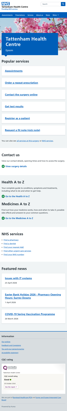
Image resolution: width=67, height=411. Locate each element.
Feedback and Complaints (11, 345)
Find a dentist (10, 243)
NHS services (47, 141)
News (48, 15)
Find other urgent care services (17, 251)
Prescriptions (20, 15)
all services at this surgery (28, 141)
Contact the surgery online (21, 94)
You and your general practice (13, 349)
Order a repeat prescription (21, 82)
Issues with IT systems (18, 278)
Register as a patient (17, 118)
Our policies (6, 342)
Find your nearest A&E (14, 247)
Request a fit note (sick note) (22, 130)
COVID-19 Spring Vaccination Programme (30, 314)
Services (30, 15)
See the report (10, 387)
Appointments (7, 15)
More (56, 15)
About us (39, 15)
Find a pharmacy (11, 240)
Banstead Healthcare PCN (22, 398)
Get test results (14, 106)
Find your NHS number (14, 254)
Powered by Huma (8, 407)
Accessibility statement (10, 353)
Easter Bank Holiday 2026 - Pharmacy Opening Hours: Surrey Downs (33, 296)
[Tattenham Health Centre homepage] (15, 6)
